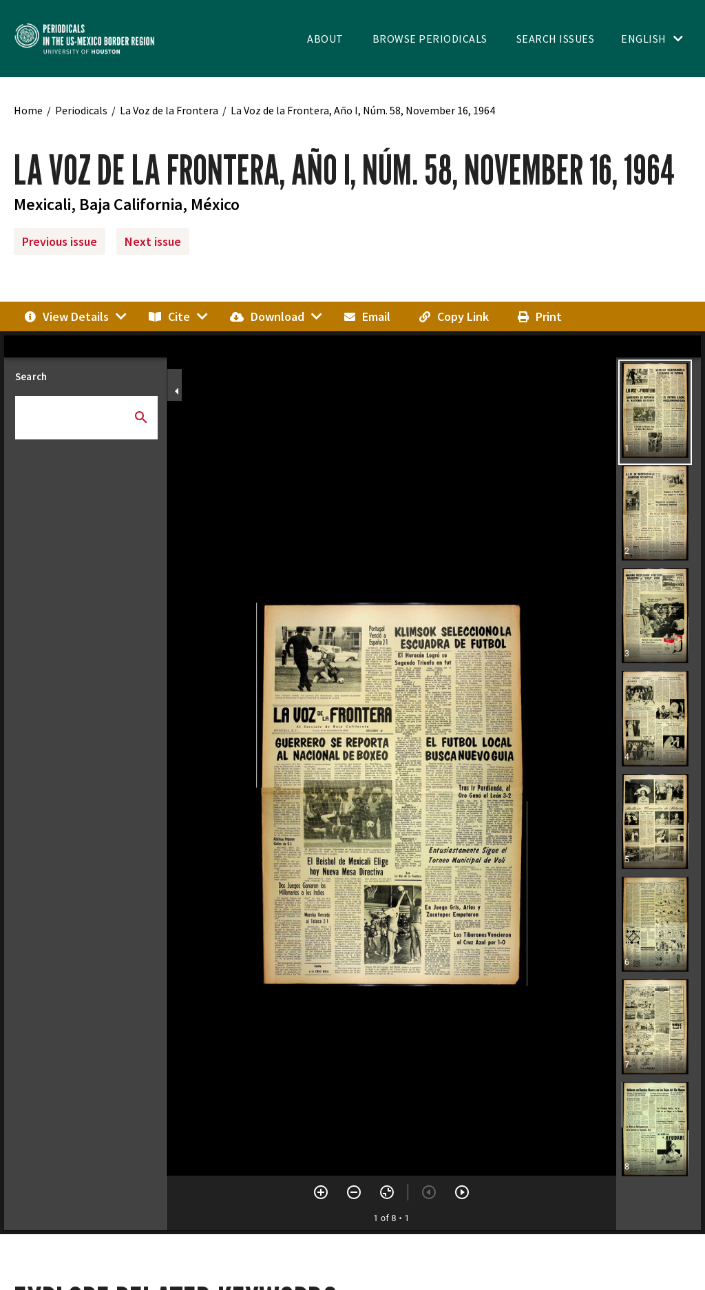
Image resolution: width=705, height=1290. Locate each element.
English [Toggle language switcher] (643, 38)
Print (540, 316)
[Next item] (461, 1192)
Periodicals (81, 110)
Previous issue (59, 241)
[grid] (658, 793)
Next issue (153, 241)
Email (367, 316)
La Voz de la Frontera (169, 110)
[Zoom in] (320, 1192)
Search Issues (555, 38)
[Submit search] (141, 417)
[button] (655, 412)
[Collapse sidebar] (177, 391)
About (325, 38)
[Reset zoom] (386, 1192)
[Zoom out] (353, 1192)
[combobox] (86, 412)
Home (28, 110)
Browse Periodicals (429, 38)
